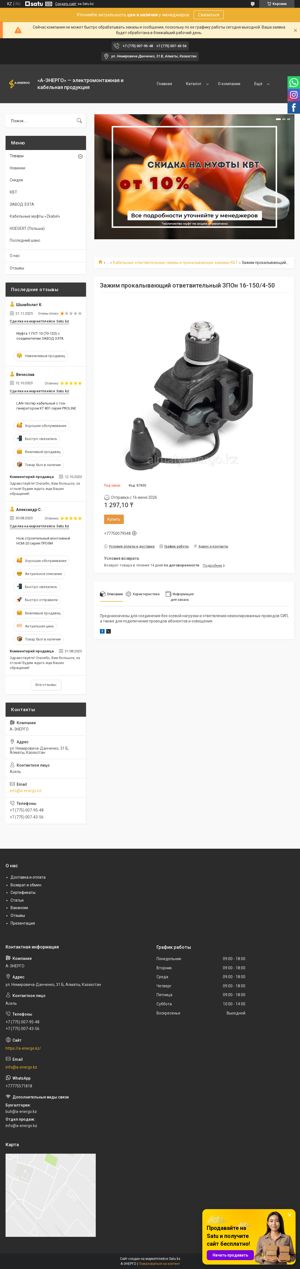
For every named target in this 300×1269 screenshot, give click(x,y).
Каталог (192, 84)
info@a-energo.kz (25, 791)
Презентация (23, 923)
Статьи (17, 900)
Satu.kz (174, 1259)
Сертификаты (23, 892)
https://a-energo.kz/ (23, 1048)
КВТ (13, 192)
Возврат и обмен (26, 885)
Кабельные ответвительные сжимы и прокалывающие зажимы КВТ (175, 262)
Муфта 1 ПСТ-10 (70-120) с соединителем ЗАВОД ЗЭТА (40, 335)
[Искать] (79, 121)
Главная (163, 84)
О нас (15, 255)
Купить (113, 519)
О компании (228, 84)
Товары (17, 156)
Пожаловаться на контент (159, 1264)
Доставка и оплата (28, 877)
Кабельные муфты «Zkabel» (35, 216)
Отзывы (17, 268)
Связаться (208, 14)
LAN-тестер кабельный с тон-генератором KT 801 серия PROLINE (46, 405)
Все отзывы (46, 685)
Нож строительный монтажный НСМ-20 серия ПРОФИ (43, 540)
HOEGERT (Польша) (27, 228)
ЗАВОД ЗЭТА (22, 204)
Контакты (262, 84)
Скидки (16, 180)
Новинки (17, 168)
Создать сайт (65, 4)
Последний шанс (25, 240)
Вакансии (19, 908)
